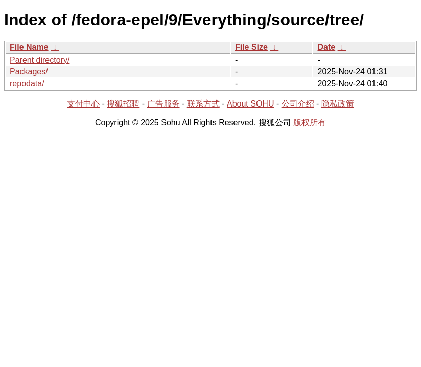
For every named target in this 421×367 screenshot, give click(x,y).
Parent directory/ (39, 60)
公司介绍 (298, 103)
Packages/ (29, 71)
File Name (29, 47)
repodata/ (27, 83)
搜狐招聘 (123, 103)
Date (326, 47)
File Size (251, 47)
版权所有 (309, 122)
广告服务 (163, 103)
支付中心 (83, 103)
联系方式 (203, 103)
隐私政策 (337, 103)
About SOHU (250, 103)
